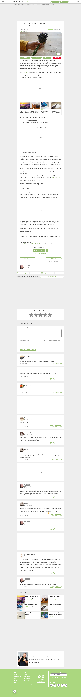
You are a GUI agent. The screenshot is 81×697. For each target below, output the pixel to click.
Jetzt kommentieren (40, 253)
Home (15, 672)
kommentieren (26, 29)
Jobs (15, 678)
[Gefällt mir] (51, 363)
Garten (25, 72)
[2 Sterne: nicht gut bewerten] (36, 315)
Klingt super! (40, 250)
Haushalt (26, 31)
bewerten (55, 29)
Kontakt (25, 674)
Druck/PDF (25, 57)
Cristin (26, 449)
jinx (21, 369)
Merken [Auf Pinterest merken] (57, 57)
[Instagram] (58, 685)
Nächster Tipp (53, 258)
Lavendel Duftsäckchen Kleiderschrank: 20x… (30, 243)
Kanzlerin (27, 356)
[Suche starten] (36, 2)
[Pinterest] (54, 685)
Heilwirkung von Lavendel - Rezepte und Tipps (24, 112)
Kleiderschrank (54, 177)
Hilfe (25, 672)
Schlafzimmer (42, 238)
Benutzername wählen (24, 340)
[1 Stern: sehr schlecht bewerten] (31, 315)
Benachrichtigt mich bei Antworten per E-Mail (31, 346)
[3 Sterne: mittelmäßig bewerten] (40, 315)
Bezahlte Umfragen (28, 684)
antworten (58, 363)
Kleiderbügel (26, 179)
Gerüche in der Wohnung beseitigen (56, 112)
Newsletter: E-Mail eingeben (56, 672)
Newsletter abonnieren (58, 677)
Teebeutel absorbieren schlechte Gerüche (34, 112)
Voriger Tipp (27, 258)
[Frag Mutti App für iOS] (39, 677)
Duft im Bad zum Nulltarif (44, 112)
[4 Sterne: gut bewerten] (45, 315)
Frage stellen (55, 1)
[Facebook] (62, 685)
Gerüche (22, 31)
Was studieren (17, 686)
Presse (15, 682)
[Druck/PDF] (23, 273)
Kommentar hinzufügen (41, 332)
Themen (16, 674)
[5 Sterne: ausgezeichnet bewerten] (50, 315)
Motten (57, 238)
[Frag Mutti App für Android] (43, 677)
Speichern (36, 57)
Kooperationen (17, 684)
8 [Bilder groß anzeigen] (58, 53)
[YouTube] (51, 685)
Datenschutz (27, 676)
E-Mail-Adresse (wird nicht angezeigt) (52, 340)
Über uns (16, 680)
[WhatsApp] (65, 685)
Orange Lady (28, 385)
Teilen (47, 57)
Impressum (26, 680)
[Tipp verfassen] (64, 2)
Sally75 (27, 484)
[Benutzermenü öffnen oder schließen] (78, 1)
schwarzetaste (28, 433)
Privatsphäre (27, 678)
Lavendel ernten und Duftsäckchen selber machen (56, 613)
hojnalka (27, 418)
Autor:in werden (17, 676)
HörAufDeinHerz (29, 554)
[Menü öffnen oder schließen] (3, 1)
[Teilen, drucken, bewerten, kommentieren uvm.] (14, 691)
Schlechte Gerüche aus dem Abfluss (32, 613)
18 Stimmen (44, 318)
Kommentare (52, 276)
